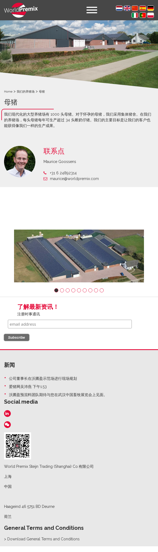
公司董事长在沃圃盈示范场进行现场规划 (43, 378)
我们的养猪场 (26, 91)
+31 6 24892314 (60, 173)
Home (8, 91)
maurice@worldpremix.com (71, 179)
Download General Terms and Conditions (43, 539)
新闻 (9, 365)
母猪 (42, 91)
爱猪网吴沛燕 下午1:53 (28, 386)
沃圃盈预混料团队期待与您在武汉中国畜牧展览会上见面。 (58, 395)
